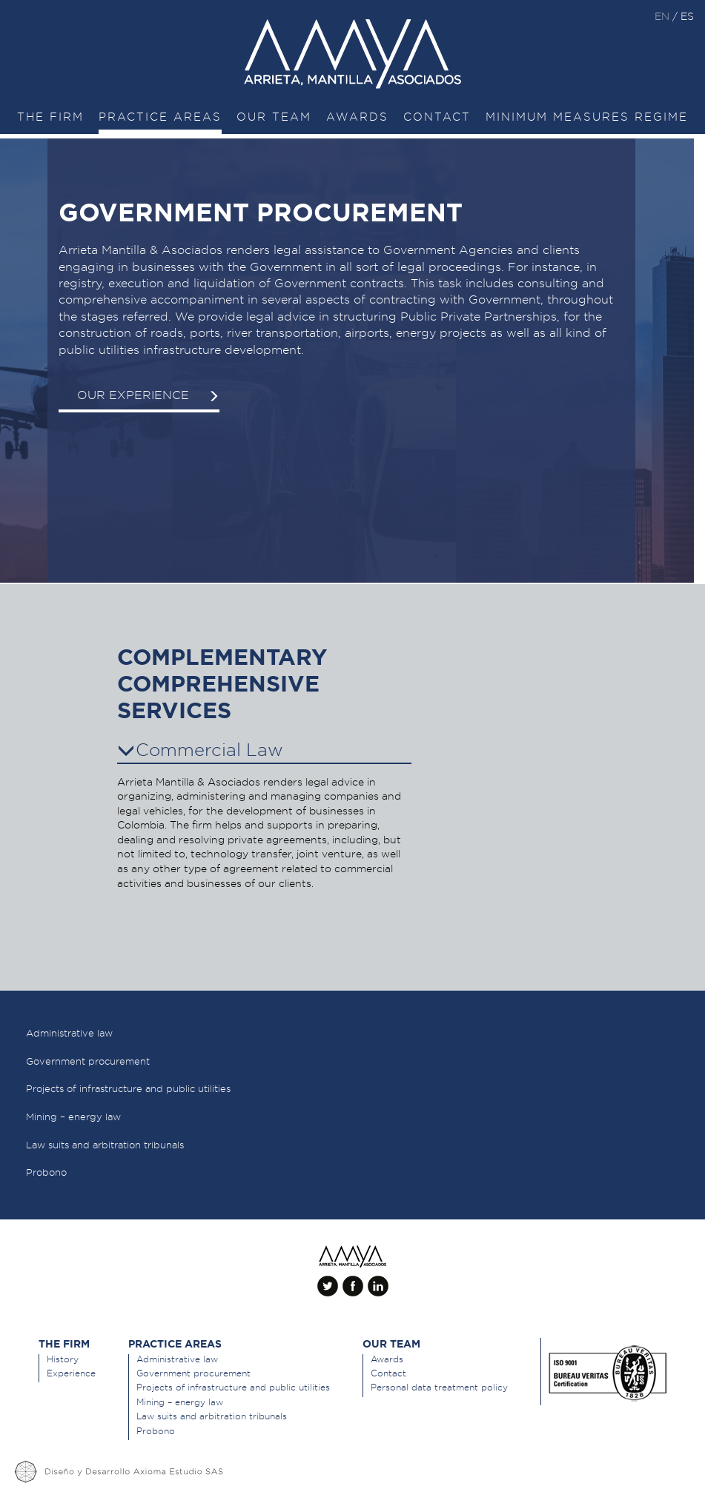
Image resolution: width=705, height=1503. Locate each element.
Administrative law (177, 1359)
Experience (71, 1373)
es (687, 16)
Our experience (148, 395)
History (63, 1359)
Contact (437, 117)
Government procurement (193, 1373)
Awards (357, 117)
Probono (155, 1431)
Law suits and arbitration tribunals (211, 1416)
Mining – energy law (179, 1402)
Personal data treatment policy (439, 1387)
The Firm (50, 117)
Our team (273, 117)
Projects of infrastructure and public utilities (233, 1387)
